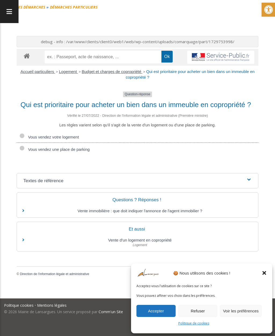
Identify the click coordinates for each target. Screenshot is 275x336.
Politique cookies (19, 305)
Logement (68, 71)
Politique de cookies (193, 323)
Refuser (198, 311)
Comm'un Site (111, 311)
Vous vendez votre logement (49, 137)
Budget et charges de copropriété (112, 71)
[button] (264, 273)
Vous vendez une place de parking (54, 149)
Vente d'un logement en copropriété (140, 240)
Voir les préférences (241, 311)
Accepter (156, 311)
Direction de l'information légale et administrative (54, 274)
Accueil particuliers (37, 71)
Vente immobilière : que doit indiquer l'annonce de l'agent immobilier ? (140, 211)
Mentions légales (52, 305)
